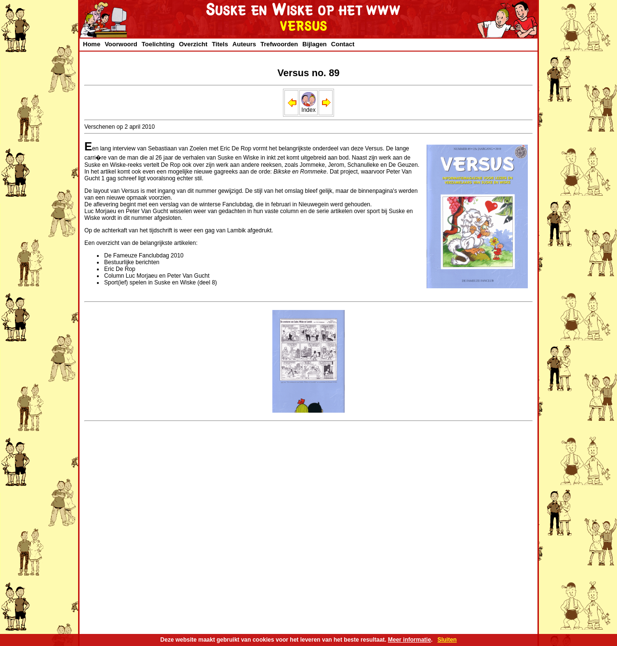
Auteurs (244, 44)
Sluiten (446, 639)
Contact (342, 44)
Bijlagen (314, 44)
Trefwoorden (279, 44)
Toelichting (158, 44)
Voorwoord (121, 44)
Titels (220, 44)
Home (91, 44)
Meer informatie (409, 639)
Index (308, 107)
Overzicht (193, 44)
